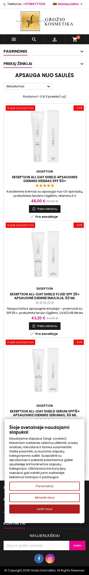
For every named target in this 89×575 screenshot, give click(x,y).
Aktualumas (29, 86)
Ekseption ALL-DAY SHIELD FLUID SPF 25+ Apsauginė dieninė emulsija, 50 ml (45, 296)
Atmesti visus (45, 497)
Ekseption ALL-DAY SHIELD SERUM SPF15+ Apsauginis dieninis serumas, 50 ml (45, 413)
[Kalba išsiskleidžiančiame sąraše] (68, 4)
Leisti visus (44, 509)
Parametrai (44, 486)
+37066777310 (34, 4)
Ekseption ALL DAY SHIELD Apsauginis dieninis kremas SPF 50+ (45, 179)
